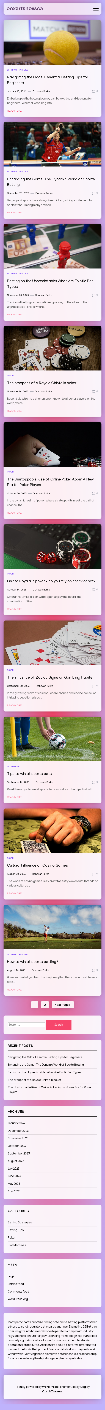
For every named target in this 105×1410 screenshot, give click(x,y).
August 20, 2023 (16, 879)
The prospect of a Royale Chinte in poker (44, 383)
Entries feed (16, 1289)
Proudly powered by (37, 1392)
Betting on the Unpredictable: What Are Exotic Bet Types (44, 1078)
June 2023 (14, 1182)
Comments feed (18, 1297)
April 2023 (14, 1197)
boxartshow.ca (24, 9)
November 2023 (18, 1144)
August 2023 (16, 1167)
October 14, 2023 (16, 595)
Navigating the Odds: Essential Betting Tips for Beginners (45, 1063)
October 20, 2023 (17, 493)
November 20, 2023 (18, 295)
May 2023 (14, 1189)
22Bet (87, 1332)
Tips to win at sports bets (31, 780)
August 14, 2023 (16, 975)
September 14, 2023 (18, 787)
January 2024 (16, 1129)
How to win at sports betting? (34, 968)
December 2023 (18, 1136)
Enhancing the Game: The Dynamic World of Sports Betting (46, 1070)
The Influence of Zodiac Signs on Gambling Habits (52, 683)
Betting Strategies (17, 69)
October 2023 (17, 1151)
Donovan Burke (41, 91)
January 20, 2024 (16, 91)
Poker (10, 375)
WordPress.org (18, 1305)
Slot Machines (17, 1251)
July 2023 (14, 1174)
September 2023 (19, 1159)
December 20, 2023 (18, 193)
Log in (11, 1282)
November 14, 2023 (18, 391)
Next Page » (63, 1010)
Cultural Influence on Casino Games (39, 871)
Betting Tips (13, 772)
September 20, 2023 (18, 691)
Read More (14, 111)
